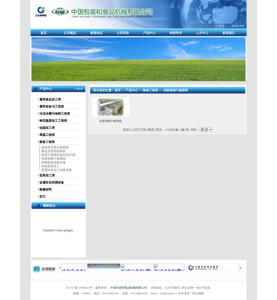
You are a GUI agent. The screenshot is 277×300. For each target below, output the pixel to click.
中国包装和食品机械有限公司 (128, 287)
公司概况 (70, 33)
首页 (43, 33)
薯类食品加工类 (50, 99)
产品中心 (149, 33)
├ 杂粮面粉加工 (49, 166)
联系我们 (228, 33)
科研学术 (176, 33)
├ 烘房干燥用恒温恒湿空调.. (57, 155)
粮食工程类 (47, 142)
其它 (42, 196)
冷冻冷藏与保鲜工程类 (54, 113)
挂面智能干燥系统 (175, 90)
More (79, 89)
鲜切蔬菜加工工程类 (53, 120)
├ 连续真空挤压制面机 (53, 147)
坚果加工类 (47, 175)
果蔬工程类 (47, 135)
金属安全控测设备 (51, 182)
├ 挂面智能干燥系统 (52, 158)
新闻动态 (96, 33)
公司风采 (123, 33)
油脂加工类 (47, 127)
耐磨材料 (45, 189)
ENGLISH (238, 26)
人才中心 (202, 33)
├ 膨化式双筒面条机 (52, 151)
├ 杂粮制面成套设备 (52, 162)
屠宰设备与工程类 (51, 106)
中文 (221, 26)
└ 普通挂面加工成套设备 (55, 170)
